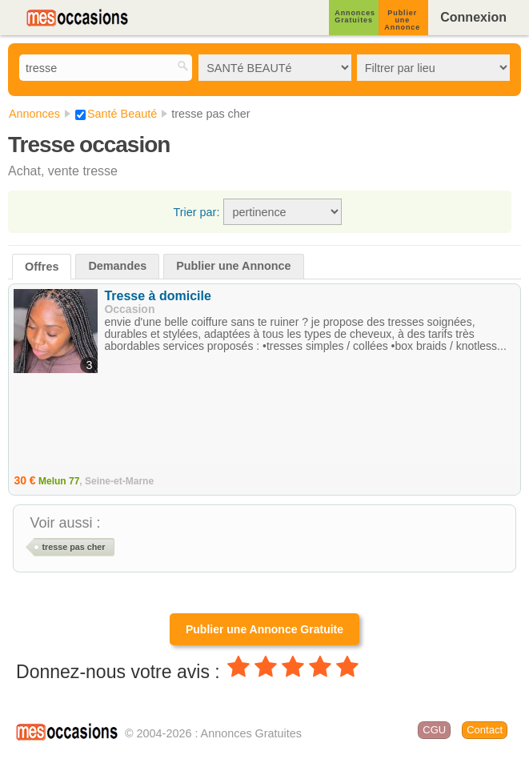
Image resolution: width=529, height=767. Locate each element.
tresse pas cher (73, 547)
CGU (434, 730)
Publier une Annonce (402, 20)
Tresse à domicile (157, 296)
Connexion (473, 17)
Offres (41, 266)
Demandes (117, 265)
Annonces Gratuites (355, 16)
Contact (485, 730)
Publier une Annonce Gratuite (264, 629)
